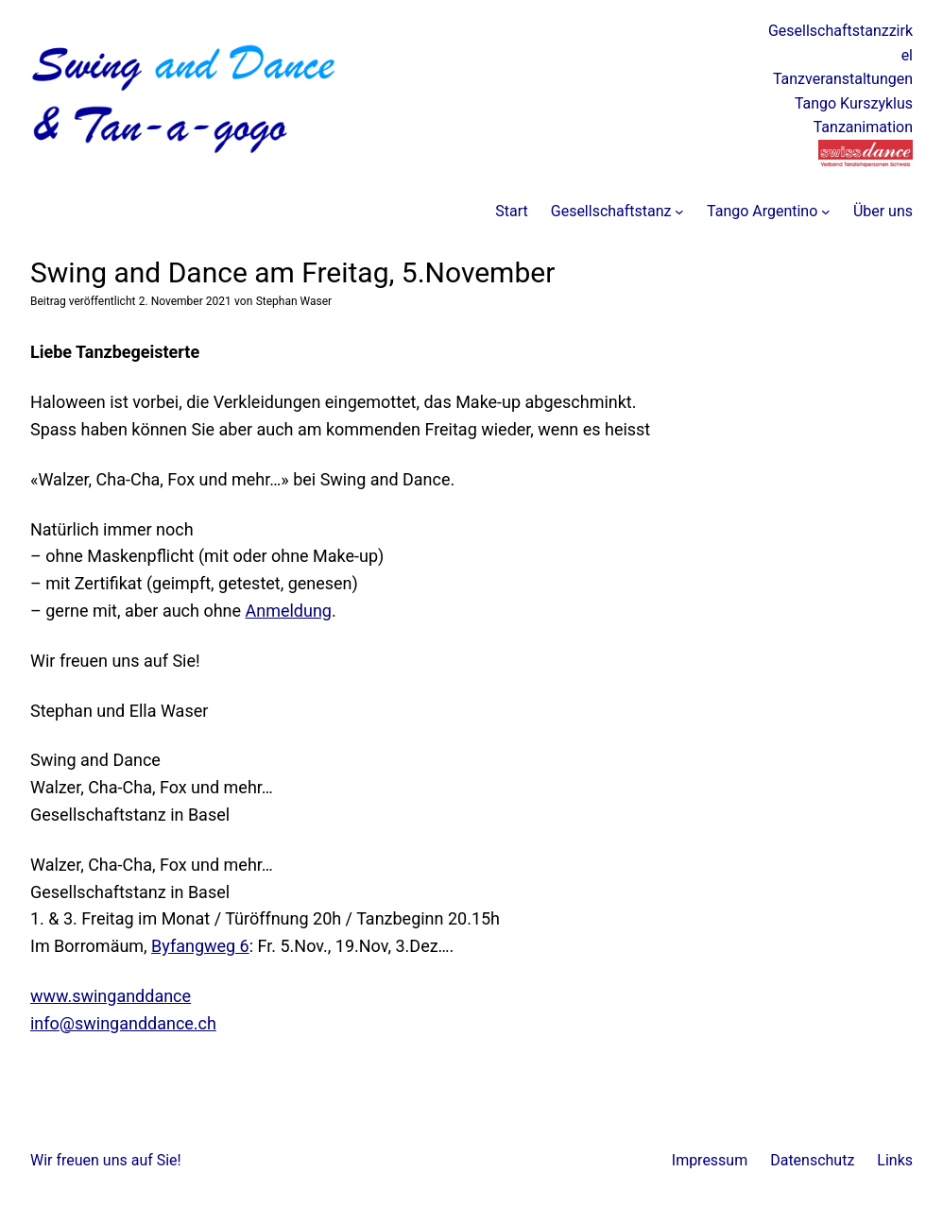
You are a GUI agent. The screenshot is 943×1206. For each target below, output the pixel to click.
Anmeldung (289, 610)
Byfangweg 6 (200, 946)
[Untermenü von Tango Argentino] (826, 211)
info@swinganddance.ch (123, 1023)
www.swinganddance (110, 996)
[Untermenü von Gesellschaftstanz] (679, 211)
